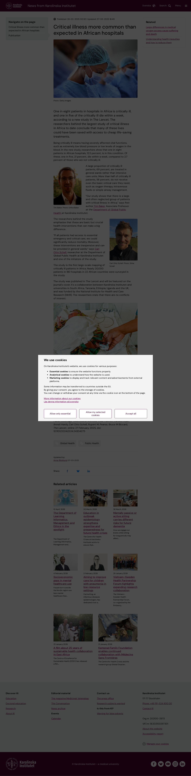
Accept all (130, 413)
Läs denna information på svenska (61, 401)
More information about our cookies (62, 398)
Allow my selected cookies (95, 414)
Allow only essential (60, 413)
